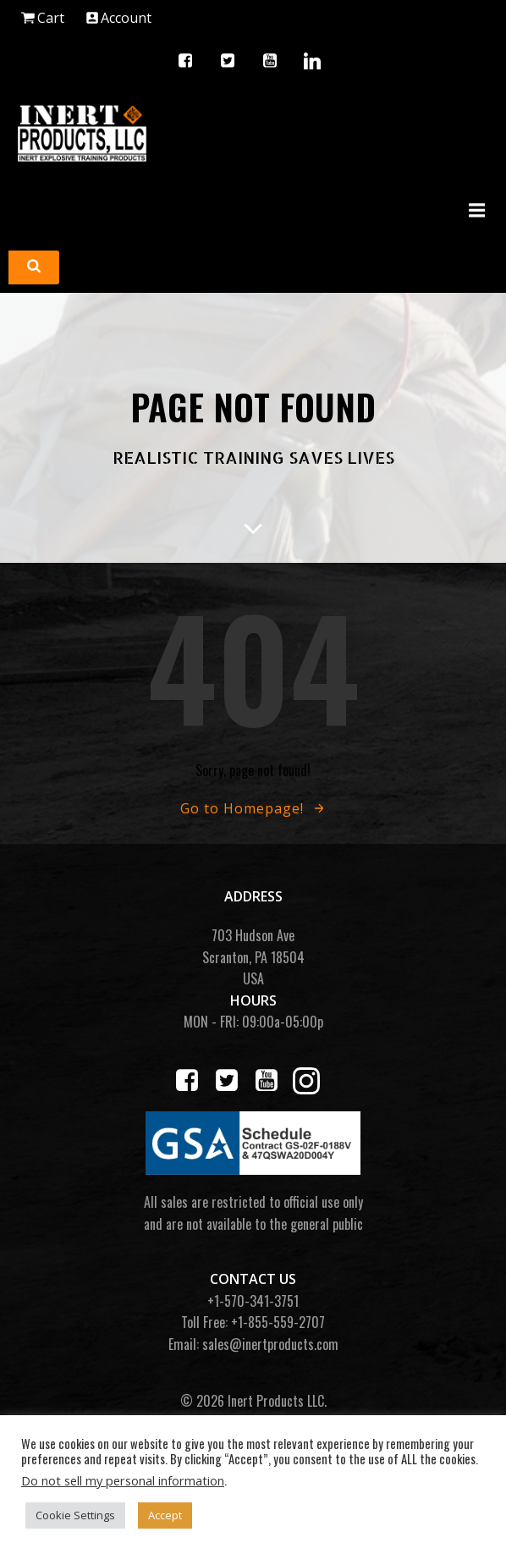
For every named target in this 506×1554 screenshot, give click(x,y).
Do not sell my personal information (122, 1480)
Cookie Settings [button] (75, 1515)
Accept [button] (165, 1515)
